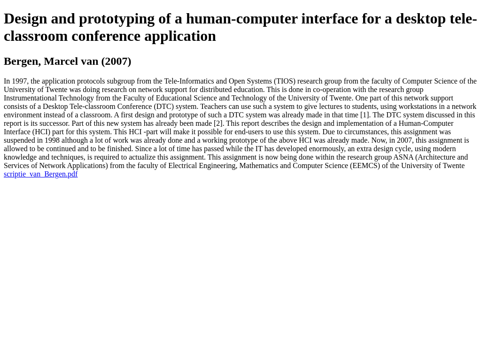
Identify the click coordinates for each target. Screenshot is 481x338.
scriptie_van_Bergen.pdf (41, 174)
